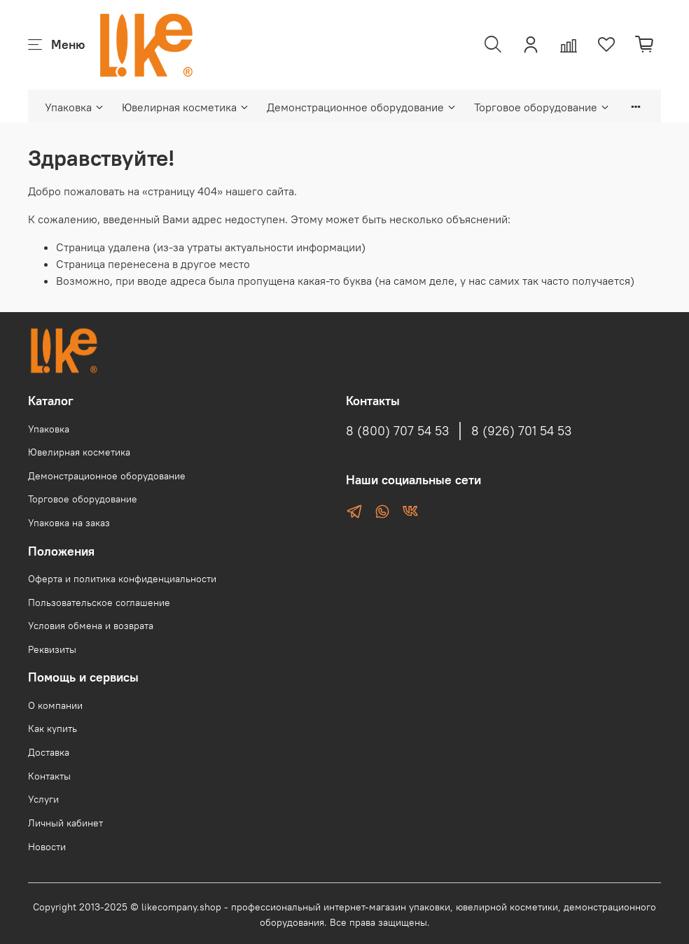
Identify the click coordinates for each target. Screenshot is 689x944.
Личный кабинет (65, 823)
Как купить (52, 728)
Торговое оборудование (542, 107)
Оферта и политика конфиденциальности (122, 578)
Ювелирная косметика (186, 107)
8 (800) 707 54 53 (397, 431)
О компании (55, 705)
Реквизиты (52, 649)
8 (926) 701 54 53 (521, 431)
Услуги (43, 799)
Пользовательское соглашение (99, 602)
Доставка (48, 752)
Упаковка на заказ (69, 522)
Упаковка (75, 107)
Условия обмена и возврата (90, 625)
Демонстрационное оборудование (362, 107)
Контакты (49, 776)
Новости (47, 846)
